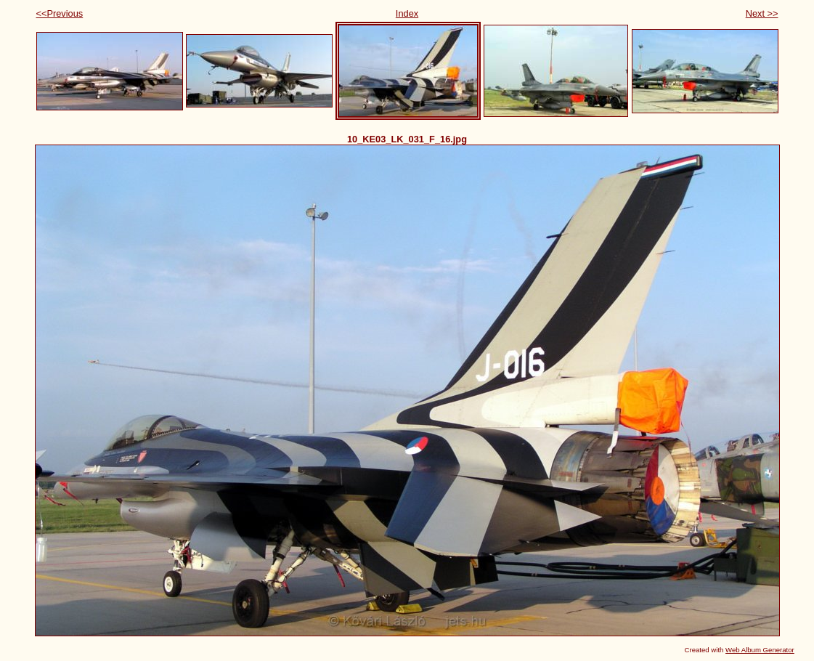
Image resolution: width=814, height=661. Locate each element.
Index (407, 13)
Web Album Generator (759, 650)
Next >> (762, 13)
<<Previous (60, 13)
